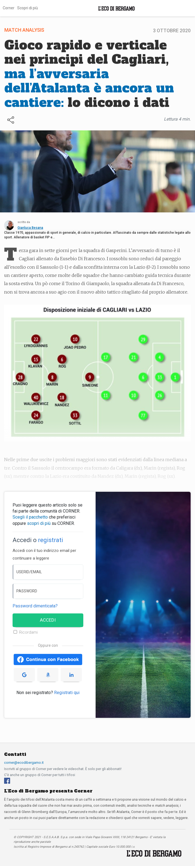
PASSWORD (26, 591)
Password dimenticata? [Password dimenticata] (35, 605)
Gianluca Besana (30, 228)
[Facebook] (7, 781)
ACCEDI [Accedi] (48, 620)
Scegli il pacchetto (30, 517)
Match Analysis (24, 30)
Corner (8, 8)
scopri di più (39, 523)
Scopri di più (27, 8)
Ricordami (28, 632)
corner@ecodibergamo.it (24, 762)
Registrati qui (66, 692)
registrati (50, 540)
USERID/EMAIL (29, 572)
